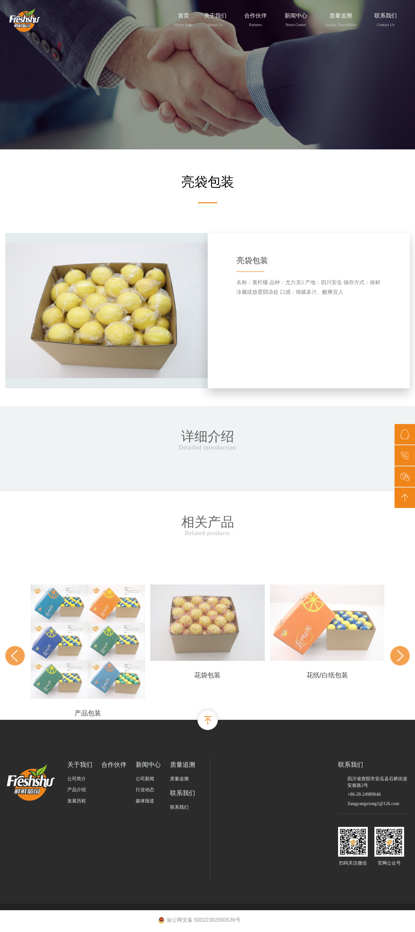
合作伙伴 (255, 19)
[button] (15, 734)
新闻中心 (296, 19)
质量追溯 (341, 19)
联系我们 (385, 19)
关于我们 (215, 19)
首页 (183, 19)
